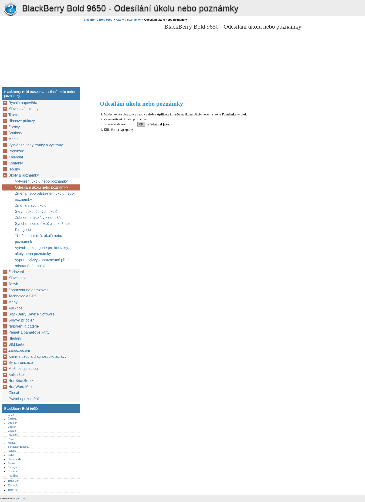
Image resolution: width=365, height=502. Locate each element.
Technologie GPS (22, 296)
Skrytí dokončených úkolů (36, 211)
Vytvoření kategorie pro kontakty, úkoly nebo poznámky (42, 251)
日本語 (11, 454)
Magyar (12, 442)
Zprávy (14, 127)
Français (13, 434)
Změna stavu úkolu (30, 205)
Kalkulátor (16, 375)
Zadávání (16, 272)
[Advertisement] (121, 55)
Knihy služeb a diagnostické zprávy (37, 356)
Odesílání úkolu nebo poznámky (41, 187)
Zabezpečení (19, 350)
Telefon (14, 115)
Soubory (15, 133)
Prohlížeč (16, 151)
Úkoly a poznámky (128, 19)
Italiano (12, 450)
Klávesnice (17, 278)
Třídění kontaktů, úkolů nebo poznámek (38, 239)
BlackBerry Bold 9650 (10, 9)
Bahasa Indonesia (18, 446)
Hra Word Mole (20, 387)
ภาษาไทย (13, 475)
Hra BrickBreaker (22, 381)
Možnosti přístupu (23, 369)
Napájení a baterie (23, 326)
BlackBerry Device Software (31, 314)
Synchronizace (20, 362)
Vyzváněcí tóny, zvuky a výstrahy (35, 145)
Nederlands (14, 459)
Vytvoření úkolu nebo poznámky (41, 181)
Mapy (12, 302)
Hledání (14, 338)
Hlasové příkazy (21, 121)
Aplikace (15, 308)
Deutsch (12, 422)
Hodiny (14, 169)
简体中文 (13, 485)
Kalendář (15, 157)
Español (12, 430)
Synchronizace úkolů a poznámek (43, 224)
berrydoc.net (18, 498)
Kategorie (23, 230)
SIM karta (16, 344)
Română (12, 471)
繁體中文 (13, 490)
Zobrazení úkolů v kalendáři (38, 218)
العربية (11, 414)
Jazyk (13, 284)
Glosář (13, 393)
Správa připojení (22, 320)
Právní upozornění (23, 399)
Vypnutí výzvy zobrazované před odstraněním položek (42, 263)
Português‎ (14, 467)
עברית (11, 438)
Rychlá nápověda (22, 103)
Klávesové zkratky (23, 109)
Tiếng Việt (13, 480)
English (12, 426)
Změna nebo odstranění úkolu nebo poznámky (44, 196)
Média (13, 139)
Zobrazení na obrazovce (28, 290)
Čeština (12, 418)
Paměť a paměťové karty (29, 332)
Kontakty (15, 163)
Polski (11, 463)
